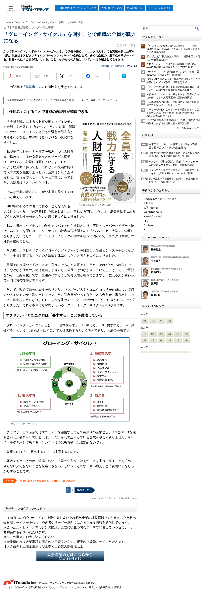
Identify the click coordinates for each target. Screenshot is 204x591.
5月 (152, 340)
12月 (145, 334)
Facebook (148, 225)
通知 (45, 76)
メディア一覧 (10, 587)
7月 (186, 334)
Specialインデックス (154, 216)
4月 (144, 321)
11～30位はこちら (186, 127)
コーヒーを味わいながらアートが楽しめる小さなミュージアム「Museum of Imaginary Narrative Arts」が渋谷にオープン (172, 112)
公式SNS (23, 587)
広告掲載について (153, 212)
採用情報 (105, 587)
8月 (178, 334)
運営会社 (94, 587)
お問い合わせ (151, 207)
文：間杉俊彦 (118, 66)
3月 (152, 321)
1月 (169, 321)
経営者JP (32, 87)
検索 (197, 28)
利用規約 (148, 203)
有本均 (105, 66)
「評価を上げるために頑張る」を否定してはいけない (46, 481)
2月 (161, 321)
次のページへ (84, 490)
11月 (153, 334)
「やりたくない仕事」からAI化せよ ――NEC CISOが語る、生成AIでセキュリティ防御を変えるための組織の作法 (173, 48)
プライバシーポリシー (69, 587)
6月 (144, 340)
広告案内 (35, 587)
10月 (161, 334)
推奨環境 (116, 587)
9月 (169, 334)
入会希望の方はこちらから (70, 556)
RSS (146, 220)
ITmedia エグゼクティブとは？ (160, 198)
